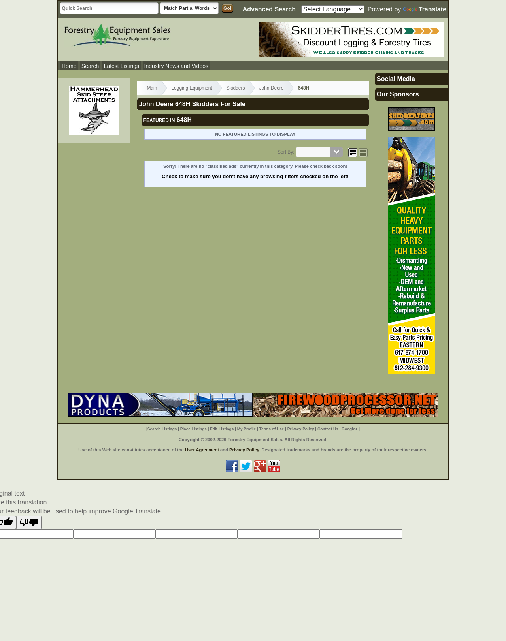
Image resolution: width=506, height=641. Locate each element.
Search (90, 66)
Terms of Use (271, 429)
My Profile (246, 429)
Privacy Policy (300, 429)
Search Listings (162, 429)
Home (69, 66)
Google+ (349, 429)
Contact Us (327, 429)
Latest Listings (122, 66)
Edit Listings (222, 429)
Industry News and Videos (176, 66)
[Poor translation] (29, 522)
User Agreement (202, 449)
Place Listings (193, 429)
